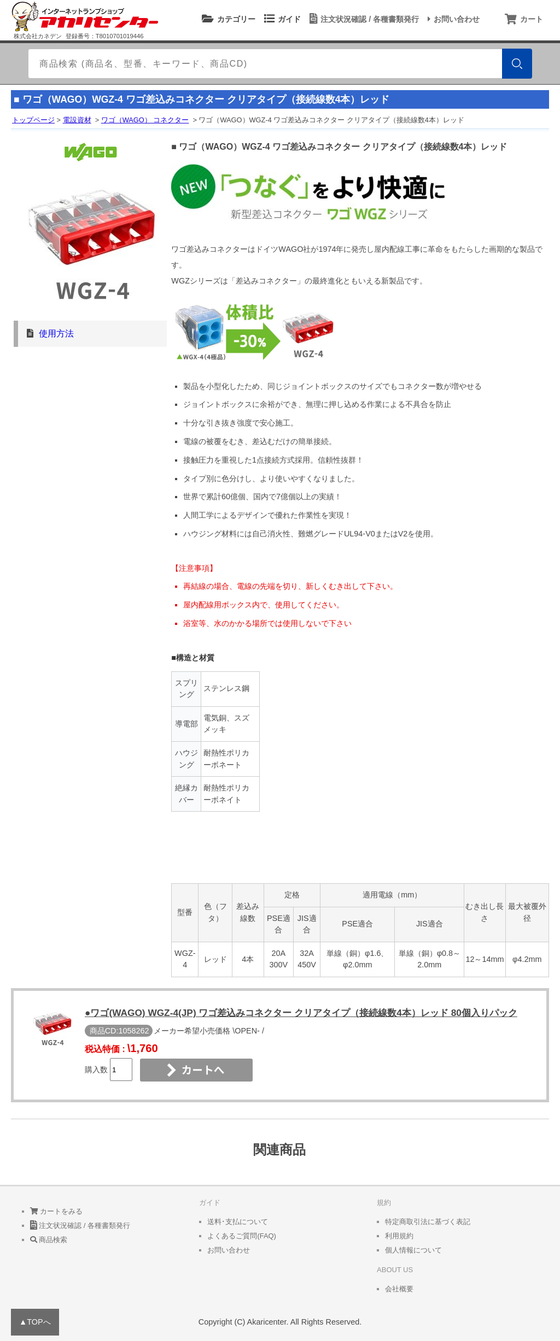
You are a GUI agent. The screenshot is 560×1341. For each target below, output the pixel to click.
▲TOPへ (35, 1322)
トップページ (33, 120)
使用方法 (56, 333)
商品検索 (49, 1240)
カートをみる (56, 1211)
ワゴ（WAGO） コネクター (145, 120)
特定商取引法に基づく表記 (427, 1222)
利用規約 (399, 1236)
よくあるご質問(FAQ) (241, 1236)
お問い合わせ (452, 19)
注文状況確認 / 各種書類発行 (362, 19)
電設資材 (77, 120)
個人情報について (413, 1250)
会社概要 (399, 1289)
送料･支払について (237, 1222)
